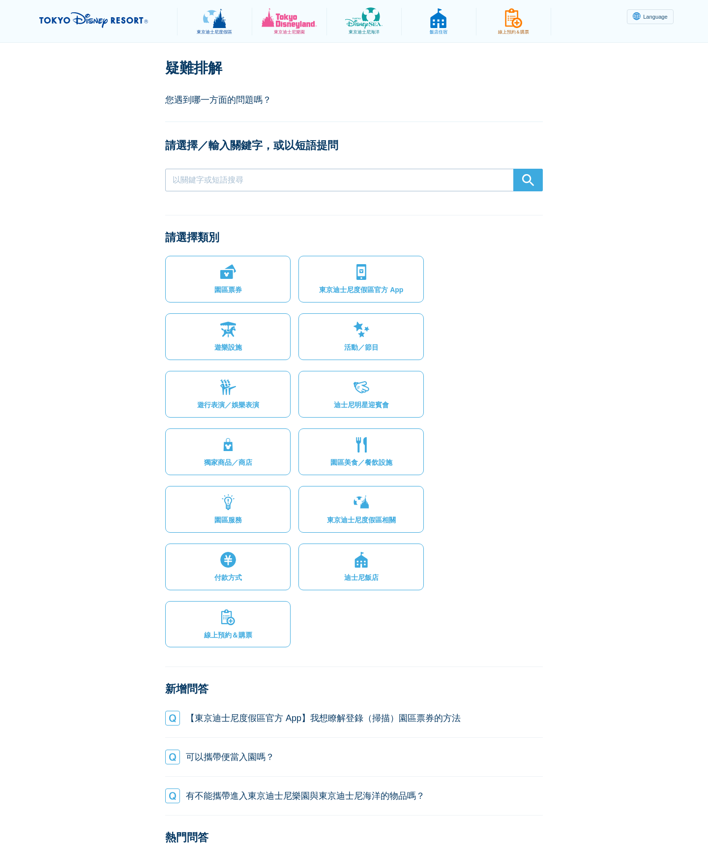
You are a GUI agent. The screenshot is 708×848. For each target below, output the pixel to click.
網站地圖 (137, 816)
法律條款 (233, 816)
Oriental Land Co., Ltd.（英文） (429, 816)
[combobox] (354, 180)
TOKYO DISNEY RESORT (102, 20)
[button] (209, 283)
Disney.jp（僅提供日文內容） (540, 816)
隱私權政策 (185, 816)
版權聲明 (350, 816)
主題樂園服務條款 (291, 816)
